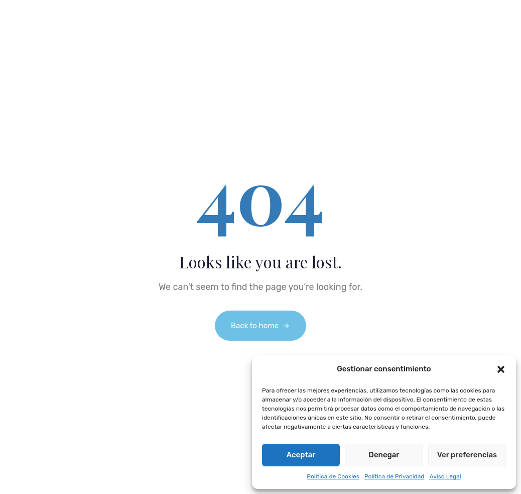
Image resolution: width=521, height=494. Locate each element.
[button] (501, 369)
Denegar (383, 454)
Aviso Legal (445, 476)
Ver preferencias (467, 454)
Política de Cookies (333, 476)
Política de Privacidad (394, 476)
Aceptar (301, 454)
